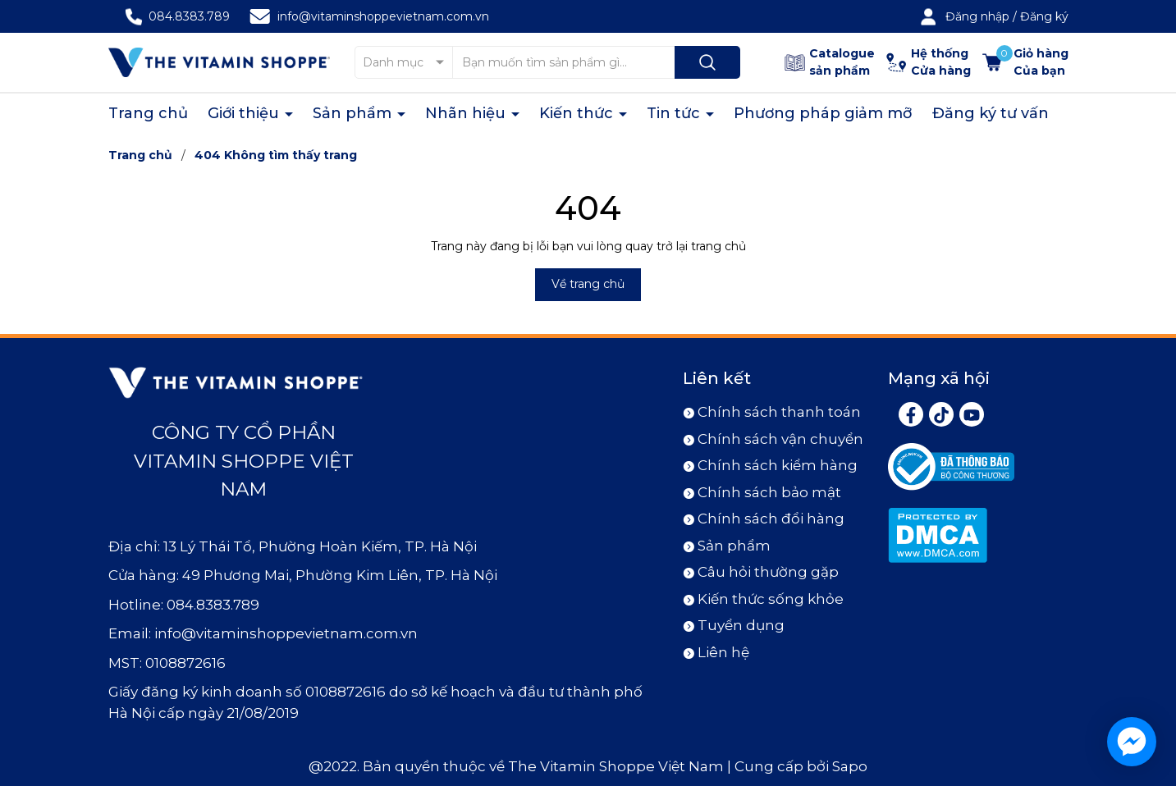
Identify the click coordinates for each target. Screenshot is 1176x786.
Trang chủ (148, 113)
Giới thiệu (245, 113)
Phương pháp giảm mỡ (823, 113)
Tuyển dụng (741, 625)
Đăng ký (1044, 16)
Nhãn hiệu (467, 113)
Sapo (849, 766)
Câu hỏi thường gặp (768, 572)
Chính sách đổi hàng (771, 518)
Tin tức (675, 113)
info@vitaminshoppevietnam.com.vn (383, 16)
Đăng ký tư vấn (990, 113)
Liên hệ (723, 652)
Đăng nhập (977, 16)
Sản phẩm (354, 113)
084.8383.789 (189, 16)
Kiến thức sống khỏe (771, 599)
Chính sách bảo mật (769, 492)
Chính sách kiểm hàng (778, 465)
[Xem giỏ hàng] (1025, 62)
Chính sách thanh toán (779, 412)
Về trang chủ (588, 283)
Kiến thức (578, 113)
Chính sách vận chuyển (780, 439)
